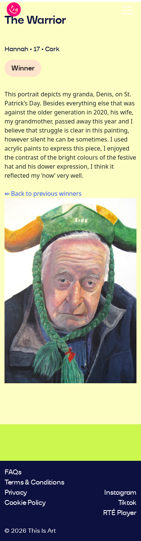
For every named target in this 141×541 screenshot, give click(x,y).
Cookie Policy (25, 503)
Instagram (120, 492)
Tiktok (127, 503)
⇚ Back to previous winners (43, 193)
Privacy (16, 492)
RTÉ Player (119, 513)
